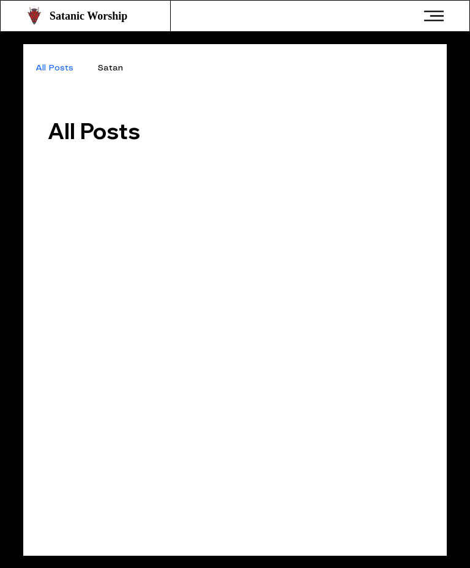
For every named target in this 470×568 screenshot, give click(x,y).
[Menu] (434, 16)
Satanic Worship (88, 16)
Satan (110, 68)
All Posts (54, 68)
